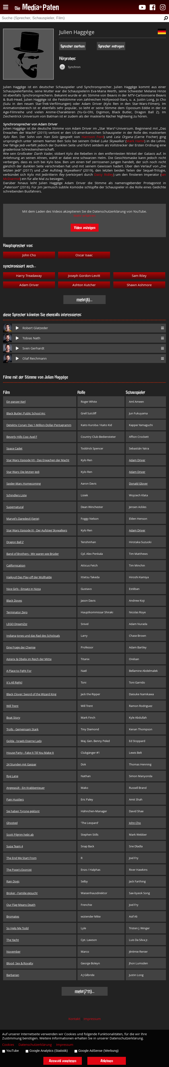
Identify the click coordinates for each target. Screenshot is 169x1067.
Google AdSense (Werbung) (98, 1050)
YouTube (12, 1050)
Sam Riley (139, 276)
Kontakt (74, 1019)
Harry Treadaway (29, 276)
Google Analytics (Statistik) (48, 1050)
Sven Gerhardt (33, 348)
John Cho (29, 255)
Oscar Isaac (84, 255)
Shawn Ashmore (139, 285)
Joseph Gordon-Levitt (84, 276)
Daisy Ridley (103, 174)
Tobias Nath (31, 338)
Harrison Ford (93, 137)
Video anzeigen (84, 227)
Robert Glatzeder (35, 328)
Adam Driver (29, 285)
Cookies (8, 1044)
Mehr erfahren (84, 215)
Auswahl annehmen (62, 1060)
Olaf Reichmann (34, 358)
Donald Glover (138, 483)
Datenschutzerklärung (35, 1044)
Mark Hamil (135, 141)
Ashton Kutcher (84, 285)
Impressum (92, 1019)
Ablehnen (106, 1060)
